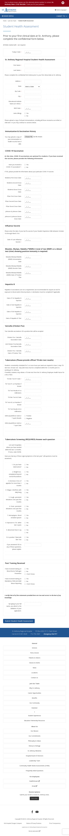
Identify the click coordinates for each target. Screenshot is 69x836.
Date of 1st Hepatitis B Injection (14, 299)
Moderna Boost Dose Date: (14, 191)
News (34, 668)
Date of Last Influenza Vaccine (14, 241)
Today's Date (16, 52)
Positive (28, 416)
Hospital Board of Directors (34, 756)
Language (61, 10)
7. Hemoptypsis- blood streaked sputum (14, 516)
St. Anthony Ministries (34, 751)
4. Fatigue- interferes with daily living (13, 491)
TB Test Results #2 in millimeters (14, 410)
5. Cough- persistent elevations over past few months (13, 499)
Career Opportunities (34, 693)
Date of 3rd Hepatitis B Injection (14, 313)
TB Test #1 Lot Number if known (13, 385)
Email (34, 786)
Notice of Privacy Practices (33, 823)
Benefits (34, 698)
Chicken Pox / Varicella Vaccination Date (14, 338)
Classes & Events (34, 663)
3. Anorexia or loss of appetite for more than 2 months (13, 483)
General (34, 643)
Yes (27, 113)
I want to (61, 16)
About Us (34, 726)
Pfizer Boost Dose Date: (13, 206)
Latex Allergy (17, 113)
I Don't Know (30, 574)
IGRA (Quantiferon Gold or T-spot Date (13, 424)
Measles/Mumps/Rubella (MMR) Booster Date (13, 267)
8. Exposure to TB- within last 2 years (13, 524)
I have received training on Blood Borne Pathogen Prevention (13, 571)
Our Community (35, 703)
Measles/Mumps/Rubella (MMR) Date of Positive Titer (13, 275)
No (27, 116)
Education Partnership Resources (34, 720)
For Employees (34, 777)
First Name (17, 65)
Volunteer (34, 708)
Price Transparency (54, 823)
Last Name (17, 70)
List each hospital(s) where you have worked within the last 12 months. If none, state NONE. (13, 448)
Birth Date (17, 108)
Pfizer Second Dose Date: (13, 201)
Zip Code (18, 91)
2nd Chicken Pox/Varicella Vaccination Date (13, 345)
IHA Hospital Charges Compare (13, 823)
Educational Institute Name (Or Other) (15, 102)
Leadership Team (34, 761)
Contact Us (34, 678)
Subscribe (34, 798)
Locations (34, 673)
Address (18, 81)
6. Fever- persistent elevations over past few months (13, 508)
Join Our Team (34, 683)
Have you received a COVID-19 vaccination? (13, 166)
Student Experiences (34, 716)
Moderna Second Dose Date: (14, 184)
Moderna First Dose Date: (13, 178)
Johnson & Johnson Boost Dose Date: (13, 218)
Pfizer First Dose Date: (14, 196)
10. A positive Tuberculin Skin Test (13, 538)
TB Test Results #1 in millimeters (14, 392)
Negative (29, 418)
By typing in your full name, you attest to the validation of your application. (13, 607)
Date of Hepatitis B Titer (13, 318)
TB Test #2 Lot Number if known (13, 403)
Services (34, 648)
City (19, 96)
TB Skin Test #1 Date (14, 379)
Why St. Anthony (34, 688)
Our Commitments (34, 736)
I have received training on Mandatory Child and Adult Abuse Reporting (13, 581)
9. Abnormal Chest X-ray (13, 530)
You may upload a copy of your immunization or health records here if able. (13, 140)
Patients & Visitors (34, 658)
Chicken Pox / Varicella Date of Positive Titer (14, 352)
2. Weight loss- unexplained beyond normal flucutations (15, 474)
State (19, 86)
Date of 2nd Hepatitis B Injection (14, 306)
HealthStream (34, 781)
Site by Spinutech (34, 831)
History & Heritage (34, 746)
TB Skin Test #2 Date (14, 397)
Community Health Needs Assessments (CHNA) (35, 766)
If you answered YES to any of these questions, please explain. (14, 547)
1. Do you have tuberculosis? (16, 466)
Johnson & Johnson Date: (13, 211)
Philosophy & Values (34, 741)
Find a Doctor (34, 653)
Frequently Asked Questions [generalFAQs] (34, 771)
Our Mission (34, 731)
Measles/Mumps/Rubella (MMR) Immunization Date (13, 259)
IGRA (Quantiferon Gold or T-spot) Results (13, 417)
